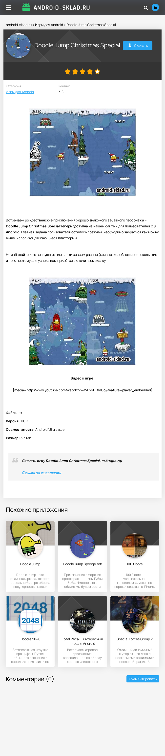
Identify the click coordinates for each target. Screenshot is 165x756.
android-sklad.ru (19, 24)
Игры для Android (49, 24)
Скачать (137, 46)
